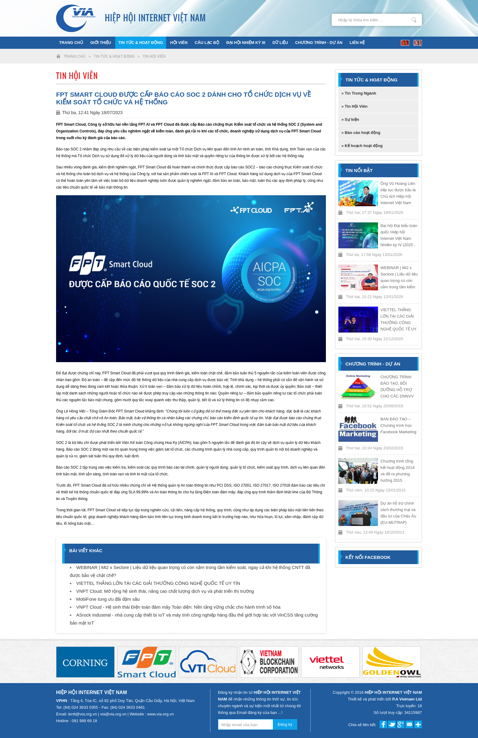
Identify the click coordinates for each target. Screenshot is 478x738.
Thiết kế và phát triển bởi (385, 699)
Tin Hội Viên (154, 56)
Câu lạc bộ (207, 42)
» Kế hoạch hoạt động (362, 145)
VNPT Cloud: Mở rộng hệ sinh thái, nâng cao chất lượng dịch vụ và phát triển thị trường (165, 591)
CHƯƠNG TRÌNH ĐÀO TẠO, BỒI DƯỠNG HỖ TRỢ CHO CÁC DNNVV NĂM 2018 (397, 390)
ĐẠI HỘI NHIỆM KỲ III (246, 42)
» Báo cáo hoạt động (360, 132)
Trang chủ (71, 42)
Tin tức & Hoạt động (140, 42)
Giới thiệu (100, 42)
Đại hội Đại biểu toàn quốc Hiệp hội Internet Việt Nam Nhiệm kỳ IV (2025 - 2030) (398, 238)
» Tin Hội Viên (354, 106)
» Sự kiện (350, 119)
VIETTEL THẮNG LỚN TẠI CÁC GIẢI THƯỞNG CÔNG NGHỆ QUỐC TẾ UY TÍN (158, 583)
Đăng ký (285, 724)
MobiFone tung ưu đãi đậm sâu (108, 599)
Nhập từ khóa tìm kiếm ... (414, 20)
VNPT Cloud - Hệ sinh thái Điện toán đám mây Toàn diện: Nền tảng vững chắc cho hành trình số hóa (178, 607)
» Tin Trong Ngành (358, 93)
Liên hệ (357, 42)
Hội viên (178, 42)
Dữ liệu (280, 42)
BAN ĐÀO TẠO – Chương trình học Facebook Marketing (398, 425)
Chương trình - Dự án (318, 42)
